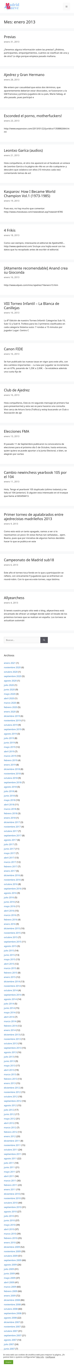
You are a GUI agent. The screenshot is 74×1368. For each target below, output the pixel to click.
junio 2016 (9, 901)
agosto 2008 (10, 1317)
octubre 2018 (11, 777)
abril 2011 (9, 1176)
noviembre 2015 (12, 932)
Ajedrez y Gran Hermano (24, 74)
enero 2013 (10, 1083)
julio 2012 (9, 1109)
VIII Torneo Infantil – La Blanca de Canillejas (31, 305)
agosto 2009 (10, 1264)
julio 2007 (9, 1344)
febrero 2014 (10, 1025)
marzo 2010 (10, 1233)
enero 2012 (10, 1136)
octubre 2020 (11, 671)
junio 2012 (9, 1114)
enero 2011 (10, 1189)
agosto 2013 (10, 1052)
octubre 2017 (11, 831)
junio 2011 (9, 1167)
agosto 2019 (10, 733)
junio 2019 (9, 742)
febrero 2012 (10, 1131)
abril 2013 (9, 1069)
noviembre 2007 (12, 1326)
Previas (10, 36)
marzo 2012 (10, 1127)
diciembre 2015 (12, 928)
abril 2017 (9, 857)
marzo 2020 (10, 702)
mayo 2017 (9, 853)
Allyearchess (14, 597)
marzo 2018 (10, 808)
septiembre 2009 (12, 1260)
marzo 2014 (10, 1021)
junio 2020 (9, 689)
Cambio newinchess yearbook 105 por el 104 (35, 474)
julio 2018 (9, 791)
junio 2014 (9, 1008)
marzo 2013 (10, 1074)
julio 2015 (9, 950)
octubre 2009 (11, 1255)
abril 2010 (9, 1229)
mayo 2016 (9, 906)
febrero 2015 (10, 972)
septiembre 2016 (12, 888)
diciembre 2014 (12, 981)
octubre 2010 (11, 1202)
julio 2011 (9, 1162)
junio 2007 (9, 1348)
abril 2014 (9, 1016)
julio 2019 (9, 738)
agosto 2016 (10, 892)
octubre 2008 (11, 1308)
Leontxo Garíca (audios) (23, 150)
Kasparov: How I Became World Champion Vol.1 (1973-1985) (29, 193)
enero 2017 (10, 870)
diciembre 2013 (12, 1034)
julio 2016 (9, 897)
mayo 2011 (9, 1171)
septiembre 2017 (12, 835)
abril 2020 (9, 698)
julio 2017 (9, 844)
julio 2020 (9, 685)
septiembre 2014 (12, 994)
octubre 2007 (11, 1330)
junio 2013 (9, 1061)
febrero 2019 (10, 760)
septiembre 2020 (12, 676)
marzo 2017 (10, 862)
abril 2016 (9, 910)
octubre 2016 (11, 884)
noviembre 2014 (12, 985)
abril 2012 (9, 1123)
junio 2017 (9, 848)
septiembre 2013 (12, 1047)
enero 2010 (10, 1242)
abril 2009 (9, 1282)
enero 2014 (10, 1030)
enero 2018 (10, 817)
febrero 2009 (10, 1291)
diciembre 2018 (12, 769)
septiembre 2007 (12, 1335)
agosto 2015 (10, 946)
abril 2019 (9, 751)
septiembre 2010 (12, 1207)
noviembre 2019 (12, 720)
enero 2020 (10, 711)
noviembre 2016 (12, 879)
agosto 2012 (10, 1105)
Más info (40, 1357)
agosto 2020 (10, 680)
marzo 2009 (10, 1286)
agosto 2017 (10, 839)
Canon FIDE (13, 349)
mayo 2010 (9, 1224)
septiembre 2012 (12, 1100)
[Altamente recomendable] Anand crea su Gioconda (36, 270)
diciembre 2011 (12, 1140)
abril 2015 (9, 963)
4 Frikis (10, 230)
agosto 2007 (10, 1339)
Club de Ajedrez (17, 390)
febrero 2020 (10, 707)
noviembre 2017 (12, 826)
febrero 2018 (10, 813)
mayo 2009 (9, 1277)
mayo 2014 (9, 1012)
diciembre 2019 (12, 716)
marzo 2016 (10, 915)
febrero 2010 (10, 1238)
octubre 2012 (11, 1096)
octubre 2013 (11, 1043)
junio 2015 (9, 954)
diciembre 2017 (12, 822)
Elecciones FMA (16, 431)
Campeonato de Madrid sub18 (29, 559)
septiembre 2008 (12, 1313)
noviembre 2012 (12, 1092)
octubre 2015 (11, 937)
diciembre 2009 (12, 1246)
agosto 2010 (10, 1211)
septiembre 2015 (12, 941)
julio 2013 (9, 1056)
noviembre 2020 (12, 667)
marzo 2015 (10, 968)
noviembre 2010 (12, 1198)
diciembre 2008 (12, 1300)
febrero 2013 (10, 1078)
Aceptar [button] (8, 1362)
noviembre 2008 (12, 1304)
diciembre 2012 (12, 1087)
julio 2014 (9, 1003)
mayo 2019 (9, 746)
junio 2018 (9, 795)
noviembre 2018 (12, 773)
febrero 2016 (10, 919)
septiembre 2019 (12, 729)
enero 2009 (10, 1295)
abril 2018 (9, 804)
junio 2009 (9, 1273)
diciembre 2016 (12, 875)
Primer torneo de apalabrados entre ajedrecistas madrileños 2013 (33, 516)
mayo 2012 (9, 1118)
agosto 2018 (10, 786)
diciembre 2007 (12, 1322)
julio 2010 (9, 1215)
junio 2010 (9, 1220)
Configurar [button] (50, 1357)
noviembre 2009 (12, 1251)
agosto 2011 (10, 1158)
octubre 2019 (11, 724)
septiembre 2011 (12, 1154)
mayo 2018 (9, 800)
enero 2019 (10, 764)
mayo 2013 (9, 1065)
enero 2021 (10, 662)
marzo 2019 (10, 755)
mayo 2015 (9, 959)
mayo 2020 (9, 693)
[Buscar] (44, 640)
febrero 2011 (10, 1184)
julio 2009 (9, 1269)
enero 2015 (10, 977)
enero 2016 (10, 923)
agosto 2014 (10, 999)
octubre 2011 (11, 1149)
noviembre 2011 (12, 1145)
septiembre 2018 (12, 782)
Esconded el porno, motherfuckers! (33, 115)
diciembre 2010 (12, 1193)
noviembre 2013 (12, 1038)
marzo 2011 (10, 1180)
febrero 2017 (10, 866)
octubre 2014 (11, 990)
